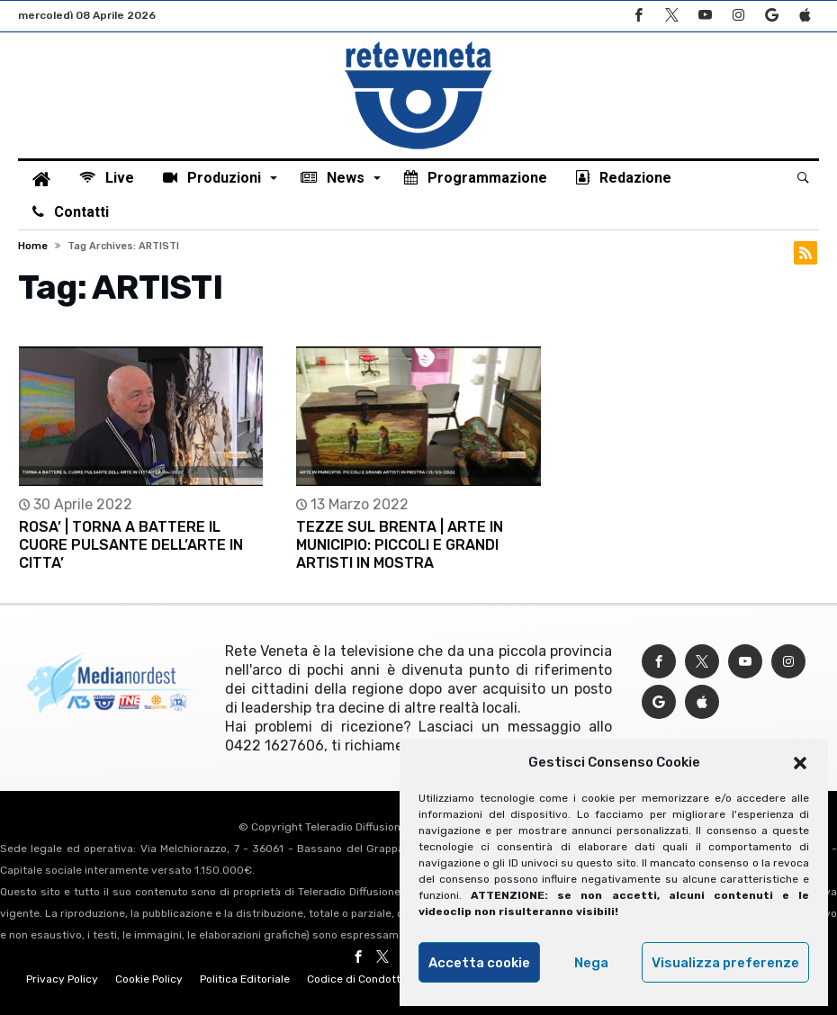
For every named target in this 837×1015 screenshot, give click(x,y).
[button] (800, 763)
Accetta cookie (479, 963)
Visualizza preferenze (725, 963)
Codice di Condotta (357, 979)
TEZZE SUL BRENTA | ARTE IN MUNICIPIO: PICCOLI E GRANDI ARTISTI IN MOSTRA (399, 544)
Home (33, 246)
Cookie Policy (149, 979)
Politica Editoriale (245, 979)
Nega (591, 963)
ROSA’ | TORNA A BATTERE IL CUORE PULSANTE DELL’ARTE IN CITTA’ (131, 544)
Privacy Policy (62, 979)
